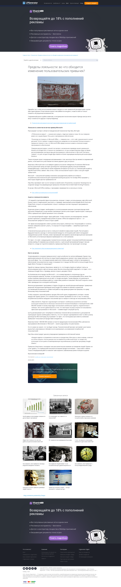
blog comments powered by (34, 495)
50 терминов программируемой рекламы (60, 440)
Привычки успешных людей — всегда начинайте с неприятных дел (59, 488)
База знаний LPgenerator (30, 557)
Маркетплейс (64, 561)
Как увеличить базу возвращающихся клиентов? (48, 248)
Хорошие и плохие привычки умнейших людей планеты (34, 488)
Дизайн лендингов (84, 554)
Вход (81, 3)
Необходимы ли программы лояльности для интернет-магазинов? (34, 417)
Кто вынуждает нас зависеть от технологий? (58, 417)
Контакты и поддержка (47, 556)
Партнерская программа (67, 559)
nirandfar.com (37, 356)
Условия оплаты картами (29, 583)
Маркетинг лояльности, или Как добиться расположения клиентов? (33, 440)
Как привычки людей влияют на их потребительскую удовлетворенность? (60, 464)
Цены (63, 3)
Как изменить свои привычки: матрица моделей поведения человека (33, 464)
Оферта (43, 558)
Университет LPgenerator (30, 554)
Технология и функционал (67, 552)
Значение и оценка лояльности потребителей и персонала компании (85, 417)
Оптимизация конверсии (86, 557)
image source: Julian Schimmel (47, 356)
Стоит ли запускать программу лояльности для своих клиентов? (84, 440)
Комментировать (44, 376)
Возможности (48, 3)
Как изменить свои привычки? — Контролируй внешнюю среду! (84, 464)
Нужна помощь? (74, 3)
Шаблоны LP (56, 3)
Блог (24, 552)
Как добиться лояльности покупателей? (45, 192)
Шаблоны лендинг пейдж (67, 554)
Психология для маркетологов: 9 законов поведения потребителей (54, 123)
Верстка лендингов (84, 552)
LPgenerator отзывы (28, 559)
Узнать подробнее (58, 46)
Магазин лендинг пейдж (67, 557)
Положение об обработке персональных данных (48, 553)
